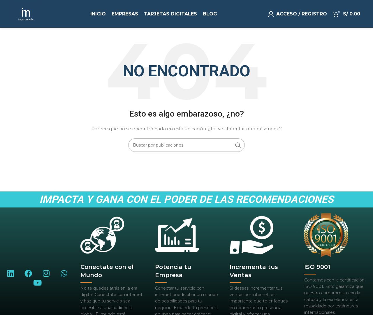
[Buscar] (186, 145)
